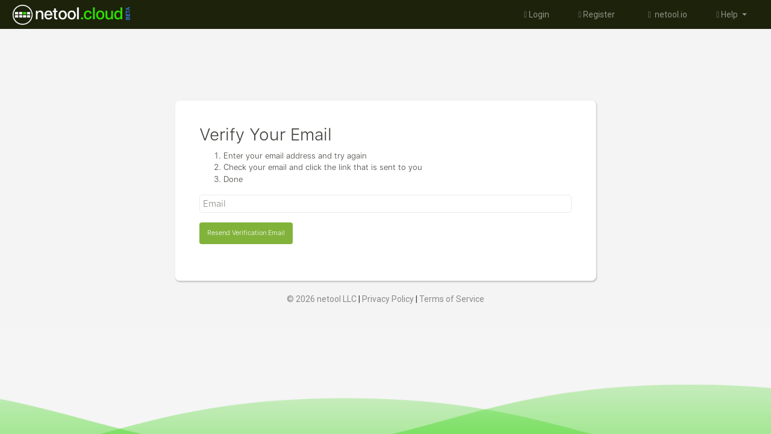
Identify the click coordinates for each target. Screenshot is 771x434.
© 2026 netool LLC (322, 299)
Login (536, 14)
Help (728, 14)
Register (596, 14)
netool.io (665, 14)
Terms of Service (451, 299)
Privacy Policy (388, 299)
